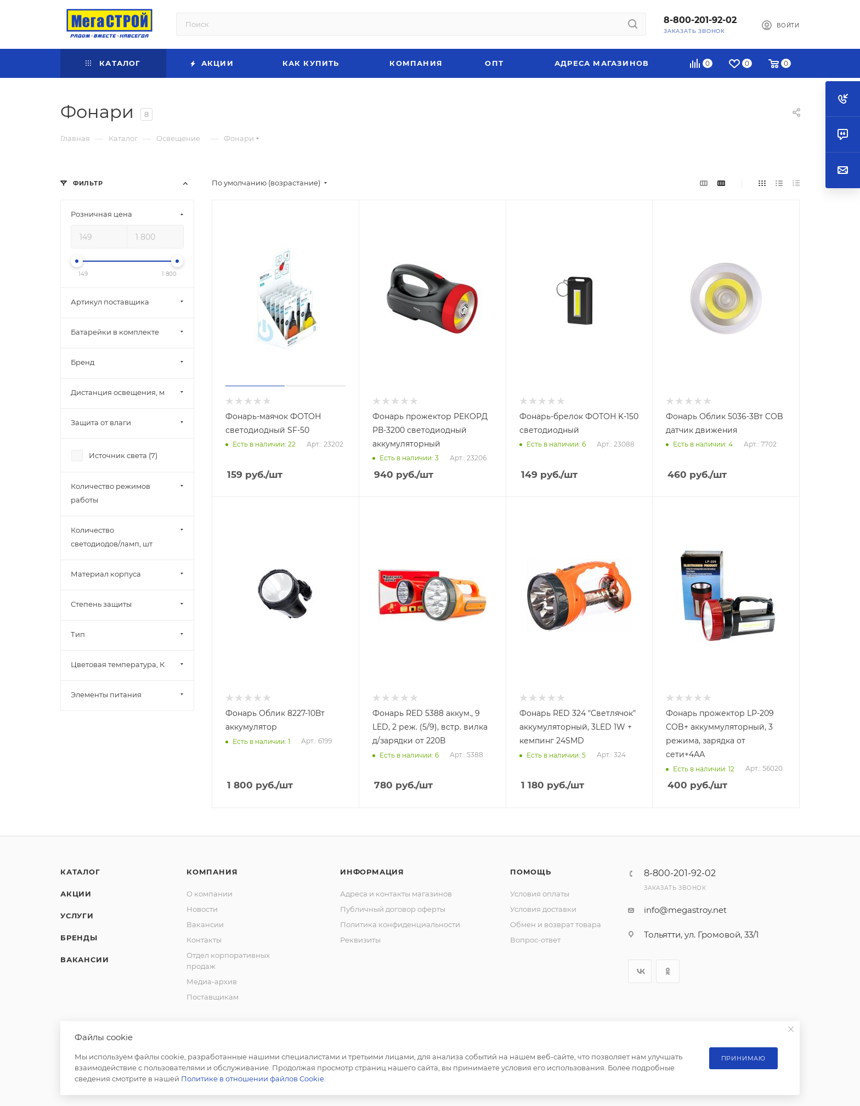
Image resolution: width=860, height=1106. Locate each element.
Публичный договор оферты (392, 909)
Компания (211, 871)
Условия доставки (543, 909)
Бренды (79, 937)
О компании (209, 893)
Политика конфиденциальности (400, 924)
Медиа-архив (211, 981)
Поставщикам (212, 996)
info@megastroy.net (685, 910)
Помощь (530, 871)
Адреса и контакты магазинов (396, 893)
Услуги (77, 915)
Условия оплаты (539, 893)
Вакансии (84, 959)
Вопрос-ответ (535, 939)
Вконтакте (640, 971)
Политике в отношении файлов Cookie (252, 1078)
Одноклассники (668, 971)
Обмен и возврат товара (555, 924)
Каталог (80, 871)
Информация (372, 871)
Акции (76, 893)
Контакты (204, 939)
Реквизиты (360, 939)
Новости (202, 909)
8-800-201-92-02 (700, 20)
